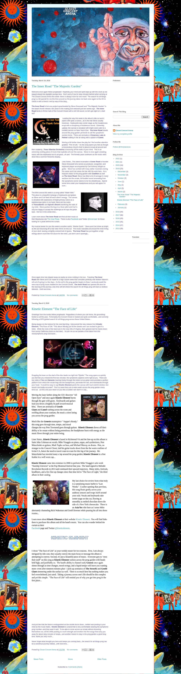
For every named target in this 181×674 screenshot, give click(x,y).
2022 (118, 159)
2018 (118, 212)
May (119, 185)
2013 (118, 228)
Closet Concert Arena (124, 130)
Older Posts (101, 659)
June (120, 182)
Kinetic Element (83, 519)
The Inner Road (53, 219)
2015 (118, 222)
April (120, 188)
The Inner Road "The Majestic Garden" (57, 86)
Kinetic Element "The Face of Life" (54, 309)
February (121, 204)
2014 (118, 225)
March (120, 192)
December (122, 172)
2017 (118, 215)
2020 (118, 165)
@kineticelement (62, 528)
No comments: (72, 295)
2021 (118, 162)
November (122, 175)
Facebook (75, 219)
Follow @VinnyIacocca (121, 147)
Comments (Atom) (75, 667)
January (121, 208)
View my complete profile (122, 134)
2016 (118, 218)
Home (70, 659)
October (121, 178)
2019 (118, 169)
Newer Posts (38, 659)
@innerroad (92, 219)
